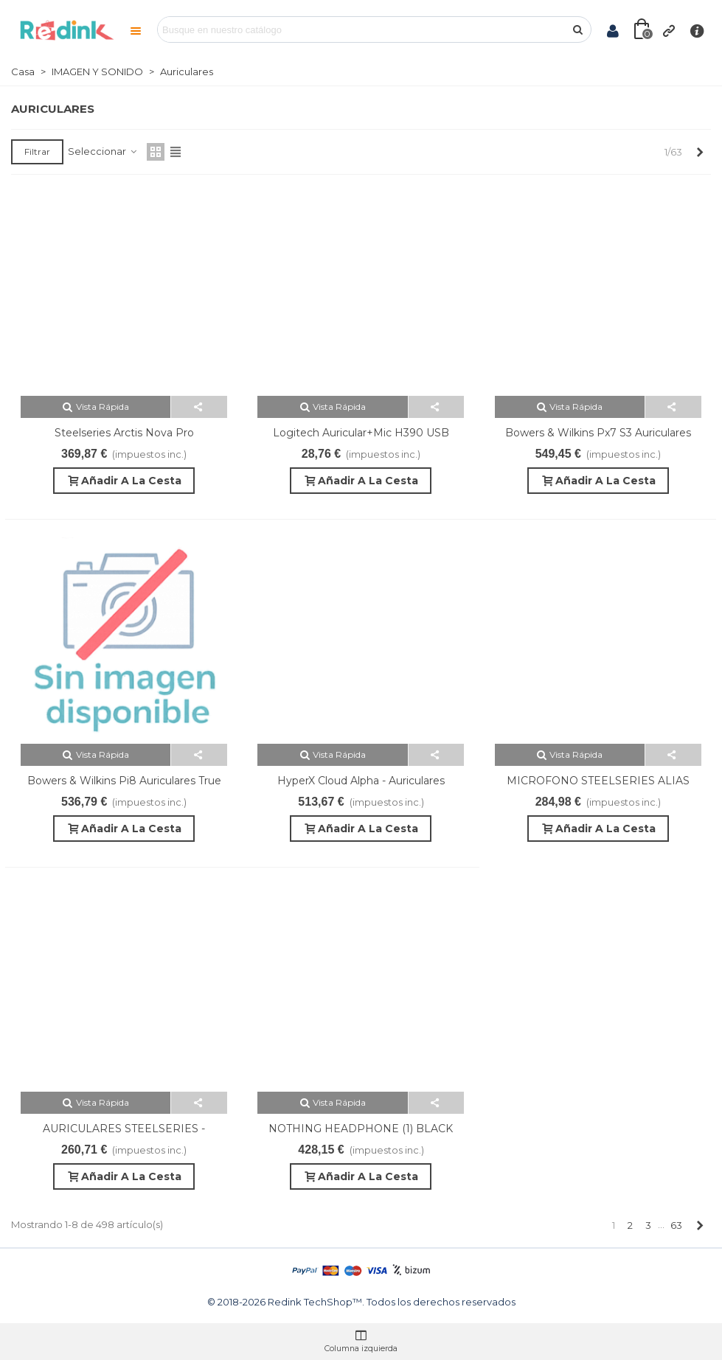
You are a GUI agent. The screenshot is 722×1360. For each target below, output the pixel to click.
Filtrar (37, 151)
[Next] (699, 152)
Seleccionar (103, 151)
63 (676, 1225)
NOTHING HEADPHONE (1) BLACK (360, 1128)
